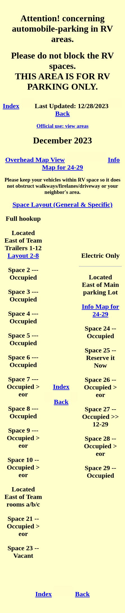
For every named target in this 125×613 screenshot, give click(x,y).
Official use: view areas (62, 126)
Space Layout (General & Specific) (63, 204)
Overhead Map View (35, 159)
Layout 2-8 (23, 255)
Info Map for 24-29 (81, 163)
